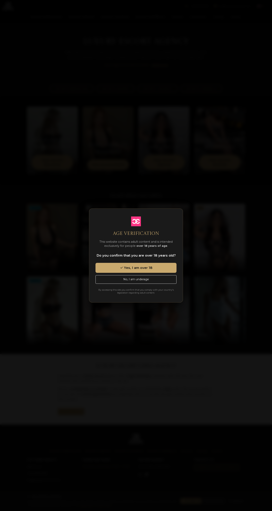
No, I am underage (136, 279)
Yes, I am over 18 (136, 268)
